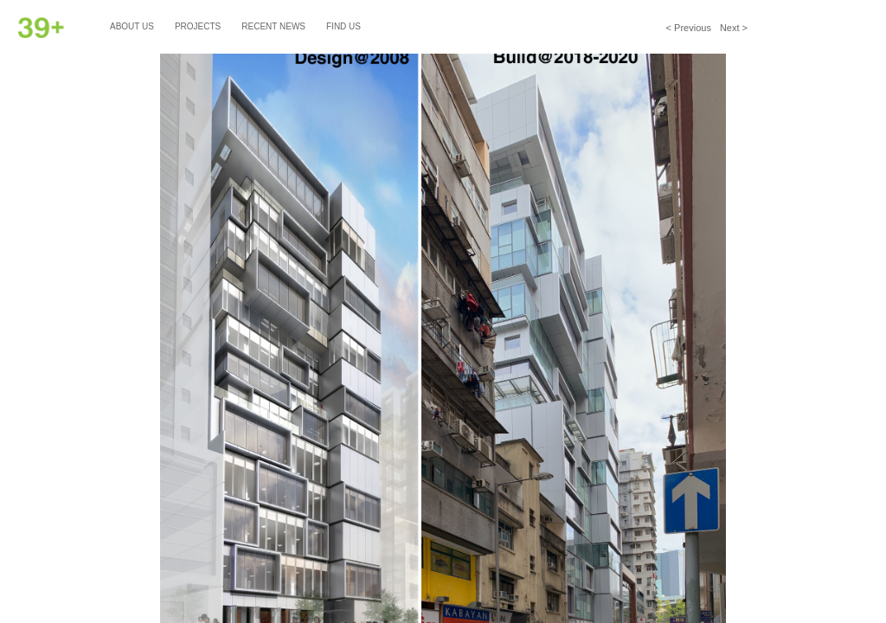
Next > (734, 27)
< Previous (688, 27)
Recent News (273, 26)
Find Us (343, 26)
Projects (198, 26)
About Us (132, 26)
